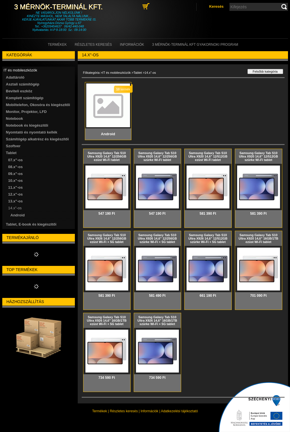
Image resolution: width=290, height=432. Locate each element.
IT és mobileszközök (116, 72)
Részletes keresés (124, 411)
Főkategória (91, 72)
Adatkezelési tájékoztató (179, 411)
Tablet (137, 72)
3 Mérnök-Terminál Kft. (59, 7)
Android (18, 215)
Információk (149, 411)
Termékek (99, 411)
